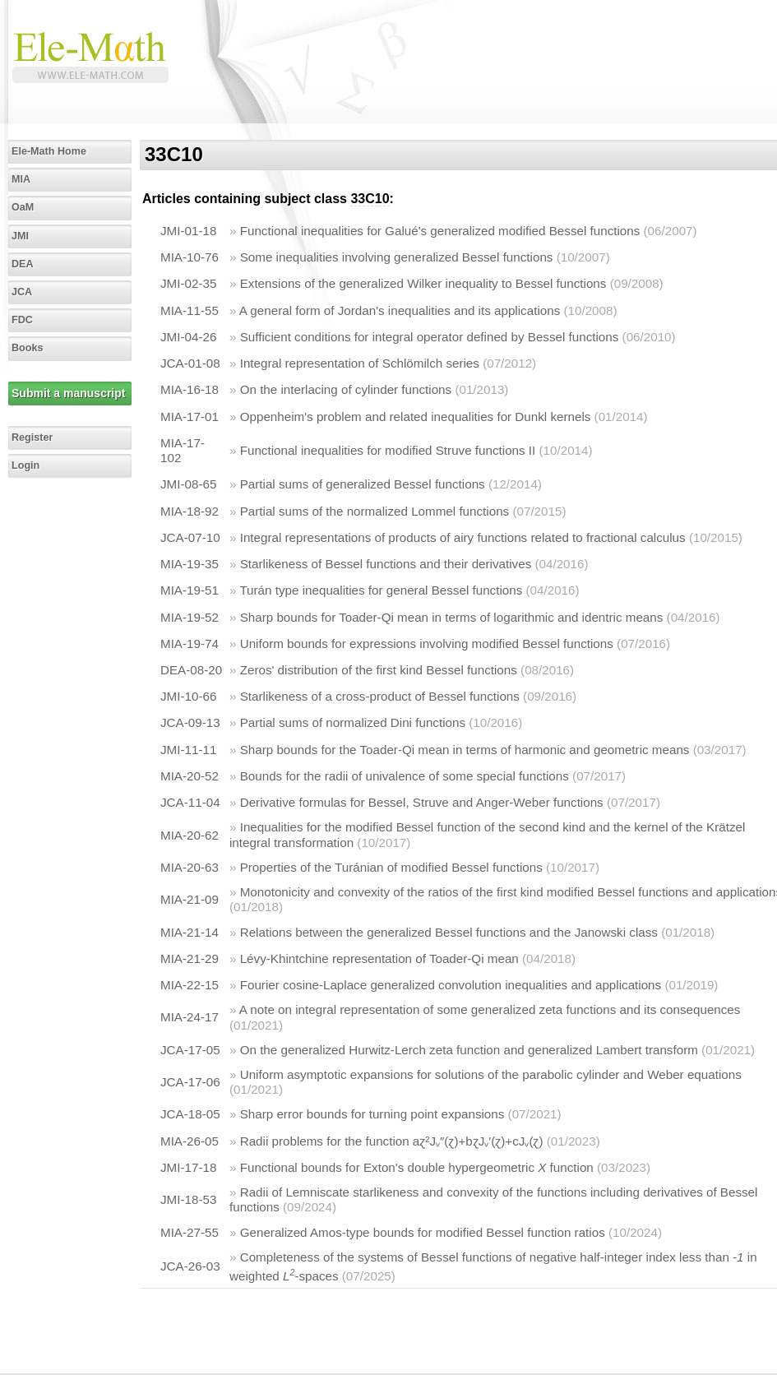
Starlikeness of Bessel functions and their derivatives (386, 564)
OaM (23, 207)
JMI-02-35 (188, 283)
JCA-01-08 (190, 363)
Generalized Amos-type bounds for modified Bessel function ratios (422, 1232)
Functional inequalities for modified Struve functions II (388, 450)
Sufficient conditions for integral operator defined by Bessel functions (429, 337)
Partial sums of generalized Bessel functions (362, 484)
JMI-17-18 (188, 1167)
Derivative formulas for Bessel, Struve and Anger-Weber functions (422, 802)
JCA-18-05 (190, 1114)
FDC (22, 320)
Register (32, 437)
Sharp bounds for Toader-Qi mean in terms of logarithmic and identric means (452, 617)
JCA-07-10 (190, 537)
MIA (21, 179)
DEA (23, 264)
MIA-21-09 (189, 899)
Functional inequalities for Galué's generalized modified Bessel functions (440, 231)
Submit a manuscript (68, 393)
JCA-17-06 (190, 1082)
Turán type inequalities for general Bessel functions (380, 590)
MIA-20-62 (189, 835)
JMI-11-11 (188, 750)
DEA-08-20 (191, 670)
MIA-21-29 (189, 958)
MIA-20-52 (189, 776)
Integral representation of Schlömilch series (359, 363)
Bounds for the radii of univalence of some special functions (404, 776)
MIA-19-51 (189, 590)
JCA (22, 292)
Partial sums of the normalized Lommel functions (375, 511)
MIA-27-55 (189, 1232)
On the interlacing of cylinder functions (345, 389)
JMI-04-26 (188, 337)
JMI (20, 236)
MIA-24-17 (189, 1017)
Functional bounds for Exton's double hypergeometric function (417, 1167)
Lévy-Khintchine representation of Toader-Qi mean (379, 958)
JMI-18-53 (188, 1199)
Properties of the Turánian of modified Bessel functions (391, 867)
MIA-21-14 (189, 932)
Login (25, 465)
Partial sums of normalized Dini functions (352, 722)
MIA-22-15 (189, 985)
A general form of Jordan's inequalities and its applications (399, 310)
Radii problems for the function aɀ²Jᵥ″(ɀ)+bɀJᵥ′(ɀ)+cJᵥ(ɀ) (391, 1141)
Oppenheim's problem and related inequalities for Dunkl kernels (415, 417)
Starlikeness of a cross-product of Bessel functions (380, 696)
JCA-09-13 (190, 722)
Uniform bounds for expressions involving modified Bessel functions (426, 643)
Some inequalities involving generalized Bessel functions (396, 257)
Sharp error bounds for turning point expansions (372, 1114)
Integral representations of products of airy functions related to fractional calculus (463, 537)
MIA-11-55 (189, 310)
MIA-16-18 (189, 389)
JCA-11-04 (190, 802)
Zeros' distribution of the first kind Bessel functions (378, 670)
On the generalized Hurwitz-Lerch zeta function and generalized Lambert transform (469, 1050)
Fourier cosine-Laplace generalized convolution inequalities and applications (450, 985)
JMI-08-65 (188, 484)
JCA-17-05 (190, 1050)
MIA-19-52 (189, 617)
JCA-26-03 (190, 1266)
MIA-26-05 (189, 1141)
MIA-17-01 (189, 417)
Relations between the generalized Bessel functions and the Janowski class (449, 932)
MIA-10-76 (189, 257)
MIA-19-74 (189, 643)
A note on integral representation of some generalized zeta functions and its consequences (490, 1009)
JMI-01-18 (188, 231)
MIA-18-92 (189, 511)
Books (28, 348)
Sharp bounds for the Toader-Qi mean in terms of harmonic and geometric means (465, 750)
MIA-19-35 (189, 564)
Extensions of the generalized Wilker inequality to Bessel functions (423, 283)
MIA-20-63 (189, 867)
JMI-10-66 (188, 696)
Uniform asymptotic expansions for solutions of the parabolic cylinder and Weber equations (491, 1074)
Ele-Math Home (49, 151)
